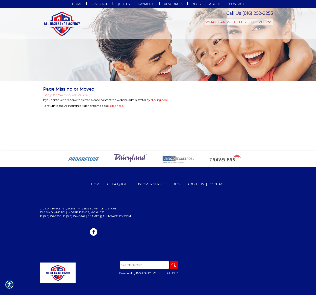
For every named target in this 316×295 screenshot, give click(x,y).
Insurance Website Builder (157, 273)
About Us (195, 184)
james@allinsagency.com (110, 216)
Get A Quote (118, 184)
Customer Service (150, 184)
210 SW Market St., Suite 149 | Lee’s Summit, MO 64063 (78, 208)
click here (116, 105)
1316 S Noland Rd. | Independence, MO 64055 (72, 212)
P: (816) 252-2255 (50, 216)
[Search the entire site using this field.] (144, 265)
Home (96, 184)
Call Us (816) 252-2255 (249, 13)
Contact (217, 184)
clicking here (159, 99)
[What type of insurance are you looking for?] (238, 21)
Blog (177, 184)
